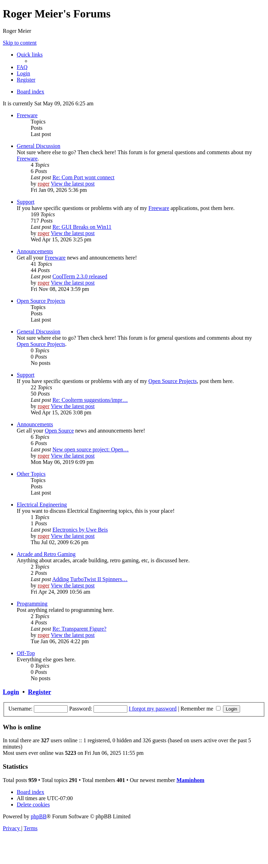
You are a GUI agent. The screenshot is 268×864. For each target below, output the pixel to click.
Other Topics (31, 474)
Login (11, 692)
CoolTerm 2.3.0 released (79, 276)
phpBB (38, 816)
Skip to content (20, 43)
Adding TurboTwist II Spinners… (89, 579)
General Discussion (38, 146)
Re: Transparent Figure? (79, 629)
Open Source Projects (41, 301)
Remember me (200, 709)
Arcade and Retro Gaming (46, 554)
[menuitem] (22, 67)
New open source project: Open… (90, 449)
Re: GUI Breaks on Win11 (81, 227)
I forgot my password (153, 709)
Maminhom (190, 780)
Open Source (59, 431)
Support (26, 202)
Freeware (27, 115)
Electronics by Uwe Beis (80, 530)
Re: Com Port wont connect (83, 177)
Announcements (35, 251)
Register (39, 692)
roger (44, 184)
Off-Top (26, 653)
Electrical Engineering (42, 505)
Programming (32, 604)
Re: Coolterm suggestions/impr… (90, 400)
